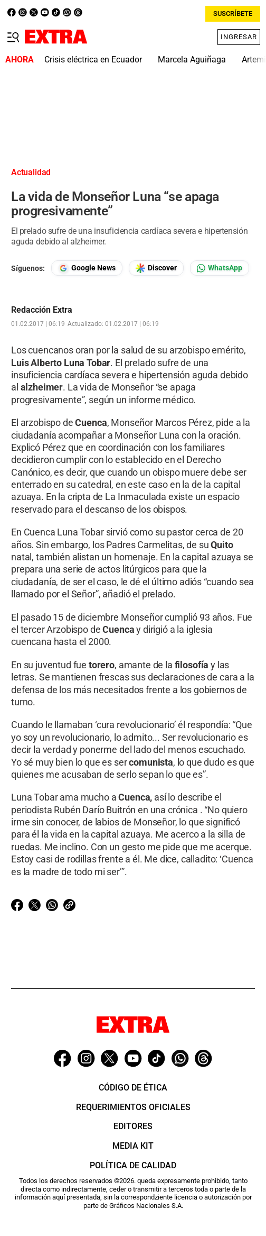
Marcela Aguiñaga (192, 59)
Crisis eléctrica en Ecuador (93, 59)
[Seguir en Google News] (86, 268)
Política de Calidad (133, 1165)
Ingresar (239, 37)
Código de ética (133, 1088)
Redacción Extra (41, 310)
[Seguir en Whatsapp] (219, 268)
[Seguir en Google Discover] (156, 268)
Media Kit (133, 1146)
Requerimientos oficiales (133, 1107)
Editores (133, 1126)
